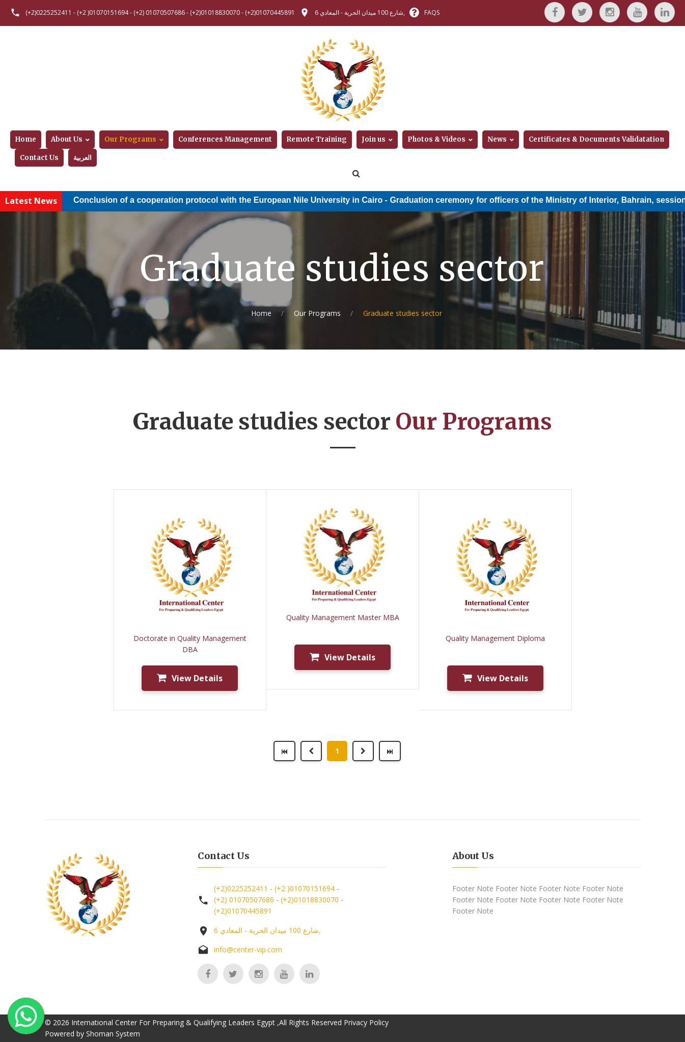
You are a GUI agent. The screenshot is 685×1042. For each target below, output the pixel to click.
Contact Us (39, 157)
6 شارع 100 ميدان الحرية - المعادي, (360, 12)
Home (25, 139)
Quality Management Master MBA (342, 617)
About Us (67, 139)
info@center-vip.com (248, 949)
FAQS (432, 12)
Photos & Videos (436, 139)
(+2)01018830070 (215, 12)
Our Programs (130, 139)
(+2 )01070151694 (102, 12)
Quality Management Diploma (495, 638)
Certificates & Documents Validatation (596, 139)
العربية (82, 157)
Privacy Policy (366, 1022)
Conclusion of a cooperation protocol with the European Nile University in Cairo (242, 200)
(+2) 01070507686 (159, 12)
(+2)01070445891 (270, 12)
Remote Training (317, 139)
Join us (374, 139)
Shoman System (113, 1033)
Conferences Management (225, 139)
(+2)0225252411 (48, 12)
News (497, 139)
